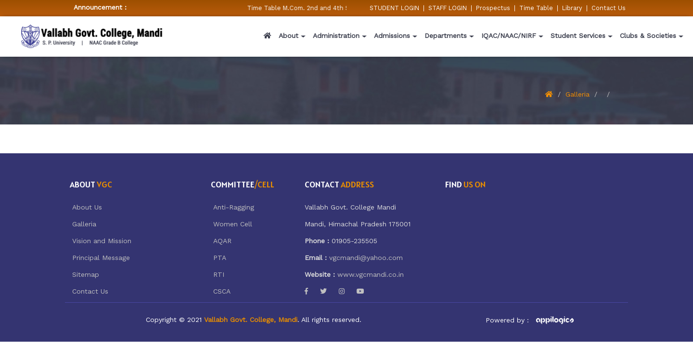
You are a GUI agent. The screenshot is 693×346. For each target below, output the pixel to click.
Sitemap (85, 274)
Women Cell (232, 224)
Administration (336, 35)
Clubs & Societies (648, 35)
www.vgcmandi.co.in (370, 274)
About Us (87, 207)
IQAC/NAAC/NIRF (508, 35)
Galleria (577, 94)
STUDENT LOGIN (394, 8)
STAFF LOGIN (447, 8)
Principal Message (101, 257)
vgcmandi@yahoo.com (366, 257)
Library (572, 8)
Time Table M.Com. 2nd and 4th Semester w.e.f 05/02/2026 (341, 8)
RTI (218, 274)
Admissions (392, 35)
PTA (219, 257)
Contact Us (608, 8)
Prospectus (493, 8)
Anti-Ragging (233, 207)
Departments (445, 35)
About (288, 35)
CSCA (222, 291)
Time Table (536, 8)
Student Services (578, 35)
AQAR (222, 241)
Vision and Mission (101, 241)
